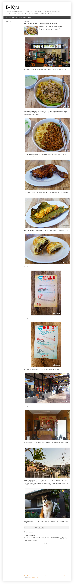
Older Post (66, 575)
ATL (63, 26)
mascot (32, 527)
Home (5, 17)
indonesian (29, 527)
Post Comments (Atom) (33, 577)
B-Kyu (12, 7)
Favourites (11, 17)
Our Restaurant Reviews (21, 17)
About (29, 17)
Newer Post (26, 575)
